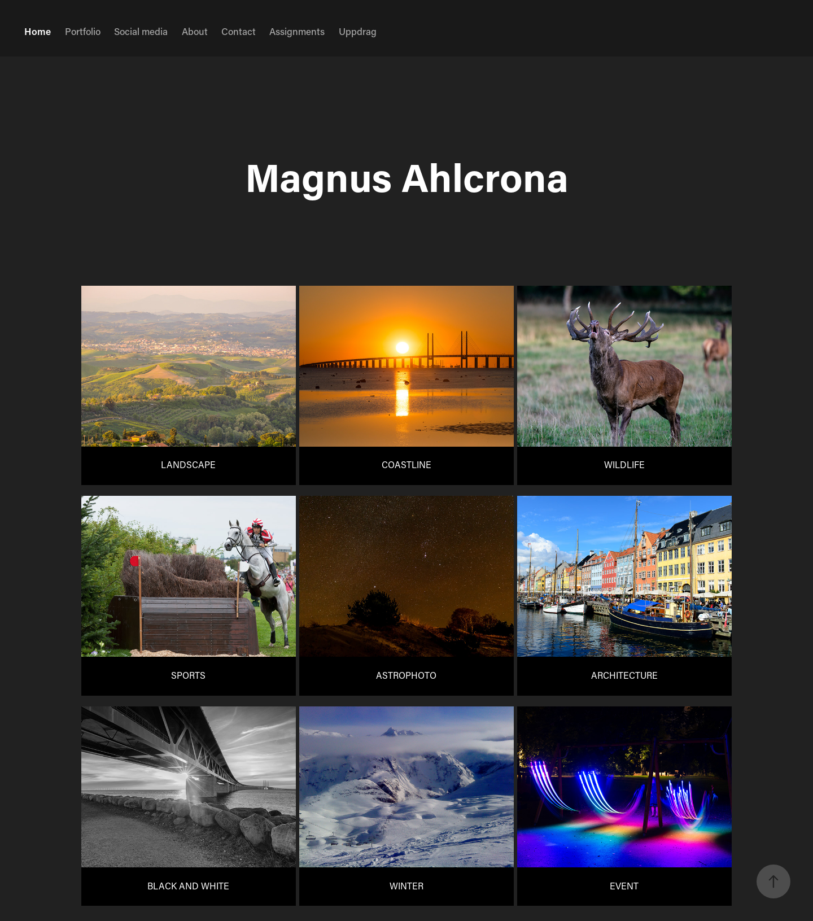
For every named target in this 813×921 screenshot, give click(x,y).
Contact (238, 31)
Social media (141, 31)
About (195, 31)
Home (37, 31)
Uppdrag (358, 31)
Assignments (297, 31)
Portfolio (82, 31)
